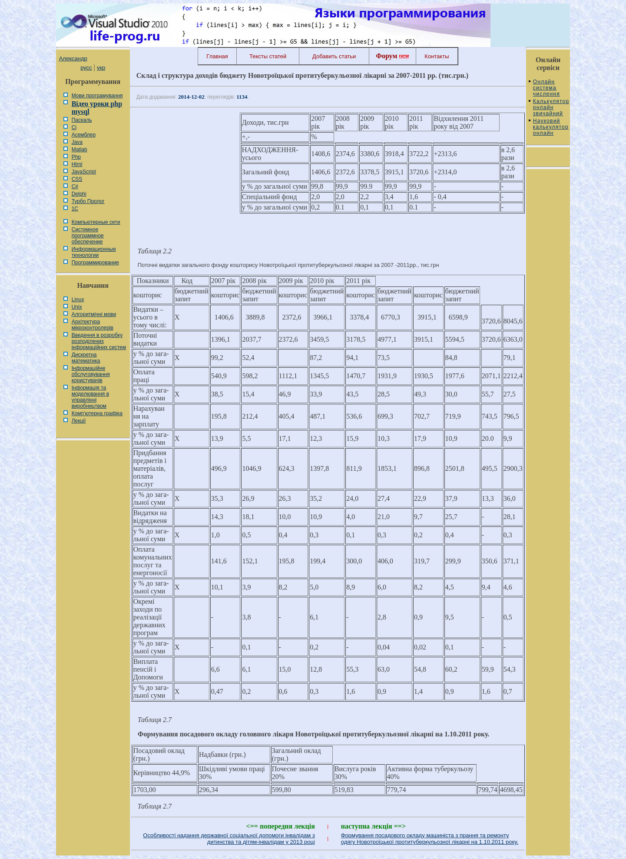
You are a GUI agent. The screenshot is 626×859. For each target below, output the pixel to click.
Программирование (95, 263)
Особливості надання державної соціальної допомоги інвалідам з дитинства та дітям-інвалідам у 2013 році (229, 838)
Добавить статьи (334, 56)
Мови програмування (97, 96)
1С (75, 209)
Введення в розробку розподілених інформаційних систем (99, 341)
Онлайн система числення (546, 88)
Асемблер (84, 135)
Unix (77, 307)
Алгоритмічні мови (94, 314)
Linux (78, 299)
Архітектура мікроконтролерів (92, 325)
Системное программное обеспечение (88, 235)
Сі (74, 127)
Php (76, 157)
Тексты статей (267, 56)
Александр (73, 58)
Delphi (79, 194)
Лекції (79, 421)
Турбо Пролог (88, 201)
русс (86, 67)
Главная (217, 56)
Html (77, 164)
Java (77, 142)
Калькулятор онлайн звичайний (551, 107)
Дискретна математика (86, 358)
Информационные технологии (94, 252)
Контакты (436, 56)
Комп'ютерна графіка (97, 413)
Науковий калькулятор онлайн (551, 127)
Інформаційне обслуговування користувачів (91, 374)
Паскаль (82, 120)
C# (75, 186)
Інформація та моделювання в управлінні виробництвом (90, 397)
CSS (77, 179)
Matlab (79, 149)
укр (101, 67)
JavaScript (84, 172)
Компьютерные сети (96, 222)
